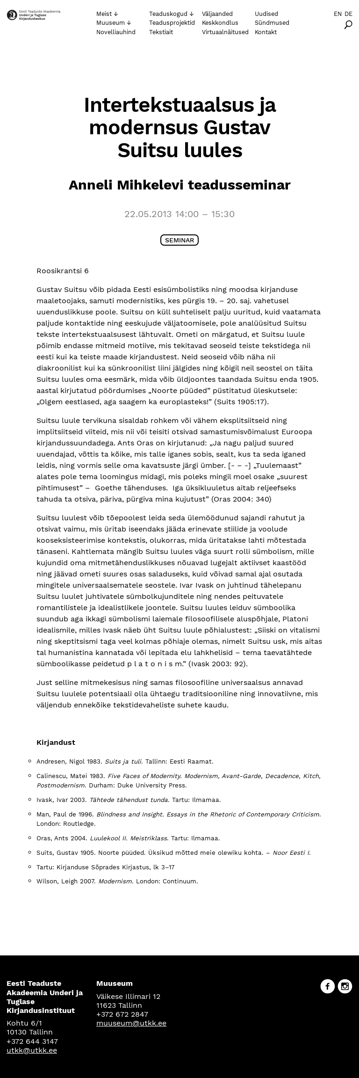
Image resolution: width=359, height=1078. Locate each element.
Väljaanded (217, 13)
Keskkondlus (220, 22)
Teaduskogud (168, 13)
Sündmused (272, 22)
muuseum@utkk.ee (131, 1023)
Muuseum (110, 22)
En (338, 13)
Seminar (179, 240)
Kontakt (266, 32)
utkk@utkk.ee (32, 1050)
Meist (104, 13)
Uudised (266, 13)
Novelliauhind (116, 32)
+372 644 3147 (32, 1041)
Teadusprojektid (172, 22)
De (348, 13)
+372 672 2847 (122, 1014)
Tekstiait (161, 32)
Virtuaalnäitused (225, 32)
